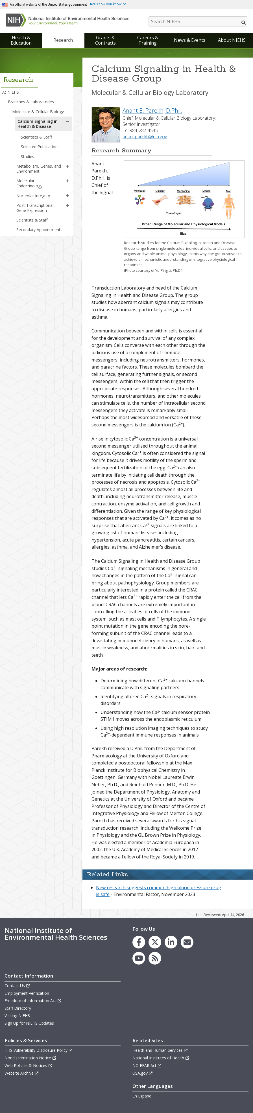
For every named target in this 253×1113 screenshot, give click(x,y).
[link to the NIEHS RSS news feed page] (155, 958)
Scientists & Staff (36, 137)
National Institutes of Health (160, 1058)
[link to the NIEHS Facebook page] (138, 942)
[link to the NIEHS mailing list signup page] (187, 942)
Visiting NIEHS (17, 1015)
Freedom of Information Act (33, 1000)
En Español (142, 1096)
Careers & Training (147, 40)
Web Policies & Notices (29, 1065)
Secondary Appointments (39, 229)
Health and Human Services (160, 1050)
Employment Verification (27, 993)
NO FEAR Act (147, 1065)
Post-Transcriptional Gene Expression (34, 208)
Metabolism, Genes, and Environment (38, 168)
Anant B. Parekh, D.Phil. (152, 110)
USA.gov (142, 1073)
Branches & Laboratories (31, 101)
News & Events (189, 40)
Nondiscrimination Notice (30, 1058)
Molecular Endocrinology (29, 183)
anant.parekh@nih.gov (145, 136)
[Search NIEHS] (198, 21)
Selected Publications (40, 146)
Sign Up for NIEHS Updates (29, 1023)
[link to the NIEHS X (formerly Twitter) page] (155, 942)
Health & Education (21, 40)
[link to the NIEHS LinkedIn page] (171, 942)
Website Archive (22, 1073)
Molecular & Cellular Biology (38, 111)
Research (63, 40)
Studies (27, 156)
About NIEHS (232, 40)
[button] (67, 121)
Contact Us (17, 985)
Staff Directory (18, 1008)
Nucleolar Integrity (33, 195)
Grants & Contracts (105, 40)
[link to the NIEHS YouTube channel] (138, 958)
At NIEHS (10, 92)
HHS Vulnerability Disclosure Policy (39, 1050)
